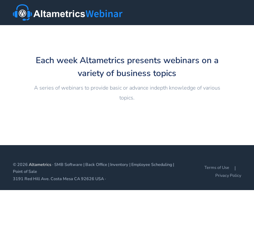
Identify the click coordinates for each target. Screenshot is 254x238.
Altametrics (40, 164)
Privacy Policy (228, 175)
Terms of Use (216, 167)
